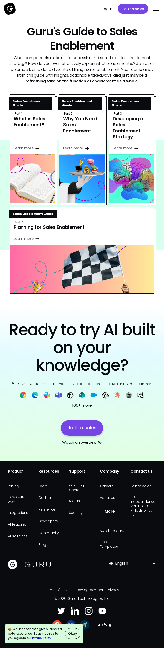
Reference (46, 509)
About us (107, 497)
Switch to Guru (112, 530)
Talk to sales (133, 8)
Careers (106, 486)
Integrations (18, 512)
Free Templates (109, 544)
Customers (48, 497)
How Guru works (16, 499)
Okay (72, 633)
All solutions (18, 536)
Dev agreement (89, 589)
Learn (43, 486)
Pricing (13, 486)
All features (17, 524)
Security (75, 512)
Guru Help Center (77, 487)
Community (48, 532)
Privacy (113, 589)
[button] (155, 9)
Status (74, 500)
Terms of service (58, 589)
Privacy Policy (41, 638)
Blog (42, 544)
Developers (48, 521)
